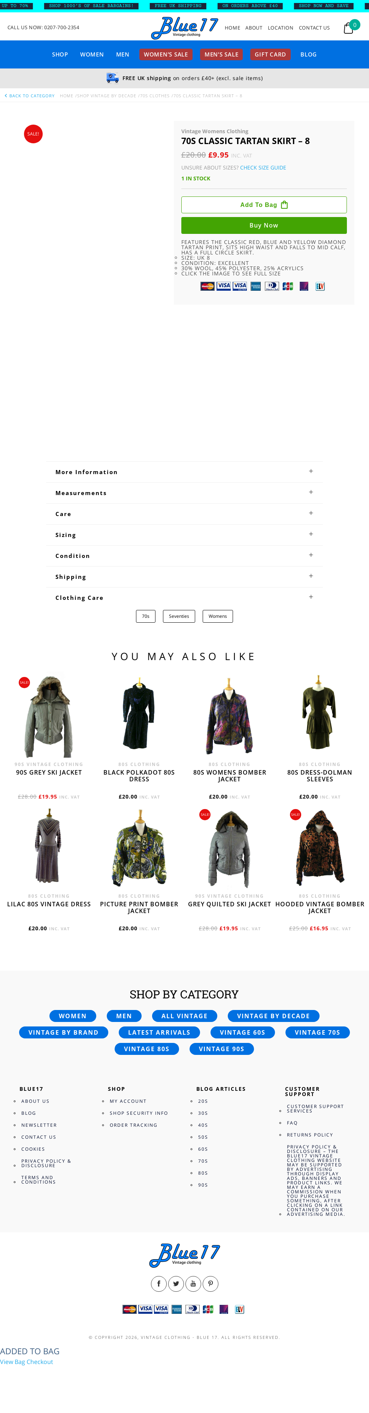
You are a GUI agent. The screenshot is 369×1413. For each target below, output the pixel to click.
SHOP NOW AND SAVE (329, 6)
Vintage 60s (243, 1032)
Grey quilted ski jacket (229, 904)
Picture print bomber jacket (139, 907)
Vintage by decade (273, 1016)
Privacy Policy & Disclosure (46, 1163)
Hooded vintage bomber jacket (320, 907)
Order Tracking (134, 1125)
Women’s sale (166, 54)
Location (281, 28)
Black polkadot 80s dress (139, 775)
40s (203, 1125)
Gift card (270, 54)
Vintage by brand (63, 1032)
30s (203, 1113)
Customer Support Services (315, 1108)
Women (92, 54)
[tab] (184, 471)
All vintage (184, 1016)
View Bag (12, 1362)
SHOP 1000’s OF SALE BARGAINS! (96, 6)
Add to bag (259, 205)
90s (203, 1185)
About (253, 28)
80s (203, 1173)
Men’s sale (222, 54)
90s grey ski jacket (49, 772)
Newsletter (39, 1125)
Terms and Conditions (38, 1179)
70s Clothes (155, 96)
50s (203, 1137)
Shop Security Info (139, 1113)
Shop (60, 54)
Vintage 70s (318, 1032)
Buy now (263, 225)
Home (233, 28)
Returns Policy (310, 1135)
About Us (35, 1101)
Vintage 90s (222, 1049)
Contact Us (314, 28)
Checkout (40, 1362)
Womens (218, 616)
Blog (308, 54)
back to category (29, 96)
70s (145, 616)
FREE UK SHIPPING (183, 6)
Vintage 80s (147, 1049)
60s (203, 1149)
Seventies (179, 616)
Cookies (33, 1149)
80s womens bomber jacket (229, 775)
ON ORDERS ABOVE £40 (255, 6)
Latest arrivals (159, 1032)
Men (123, 54)
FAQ (292, 1123)
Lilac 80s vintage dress (49, 904)
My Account (128, 1101)
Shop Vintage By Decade (106, 96)
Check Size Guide (263, 167)
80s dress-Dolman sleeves (320, 775)
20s (203, 1101)
